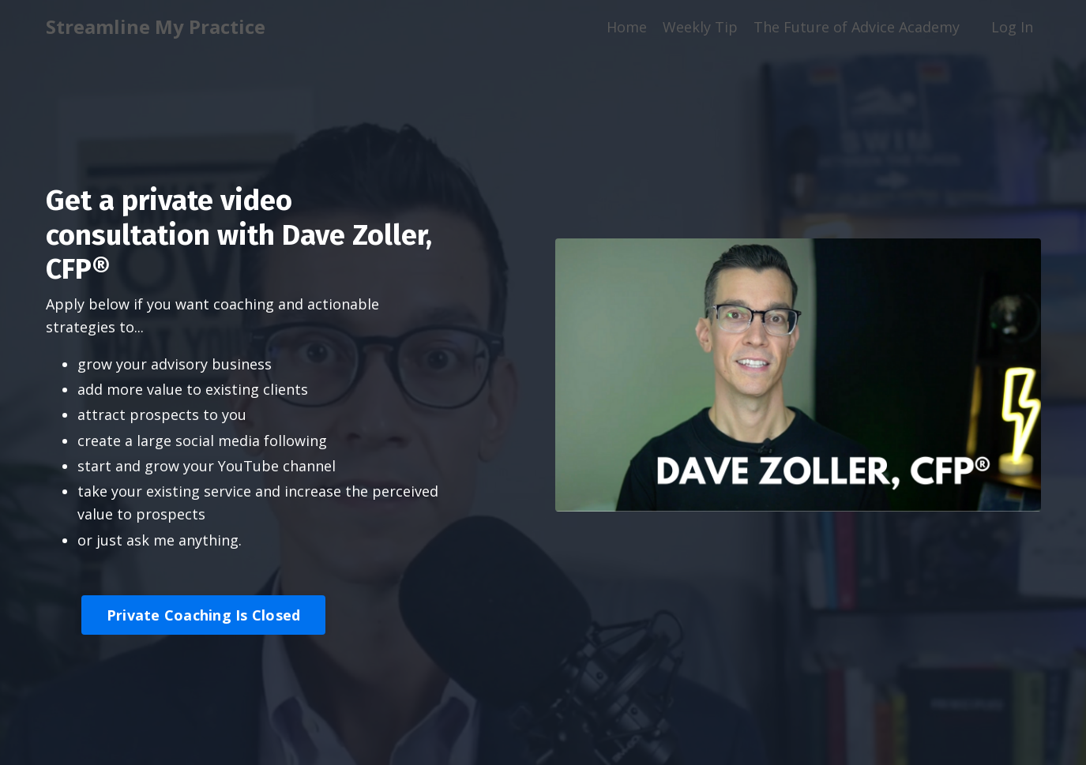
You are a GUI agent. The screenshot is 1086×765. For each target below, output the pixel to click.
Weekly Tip (700, 26)
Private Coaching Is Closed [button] (204, 615)
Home (627, 26)
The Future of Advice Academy (856, 26)
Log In (1012, 26)
